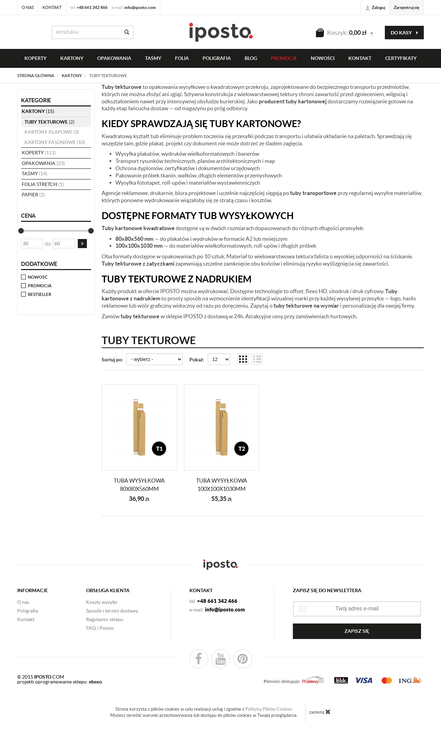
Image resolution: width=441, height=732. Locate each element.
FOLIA (182, 58)
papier (33, 194)
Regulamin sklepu (104, 619)
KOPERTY (35, 58)
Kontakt (52, 7)
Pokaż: (196, 359)
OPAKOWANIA (114, 58)
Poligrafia (217, 58)
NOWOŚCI (323, 58)
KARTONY (71, 58)
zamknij (320, 711)
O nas (28, 7)
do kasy (404, 32)
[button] (82, 243)
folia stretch (43, 184)
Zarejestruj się (406, 7)
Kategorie (36, 100)
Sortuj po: (112, 359)
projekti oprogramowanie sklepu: (59, 681)
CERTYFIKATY (401, 58)
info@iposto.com (140, 7)
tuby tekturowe (49, 122)
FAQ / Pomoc (100, 628)
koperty (39, 152)
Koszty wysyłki (101, 602)
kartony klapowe (51, 132)
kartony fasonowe (54, 142)
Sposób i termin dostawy (112, 611)
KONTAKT (359, 58)
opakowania (43, 163)
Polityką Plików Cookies (269, 709)
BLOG (251, 58)
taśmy (153, 58)
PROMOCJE (284, 58)
